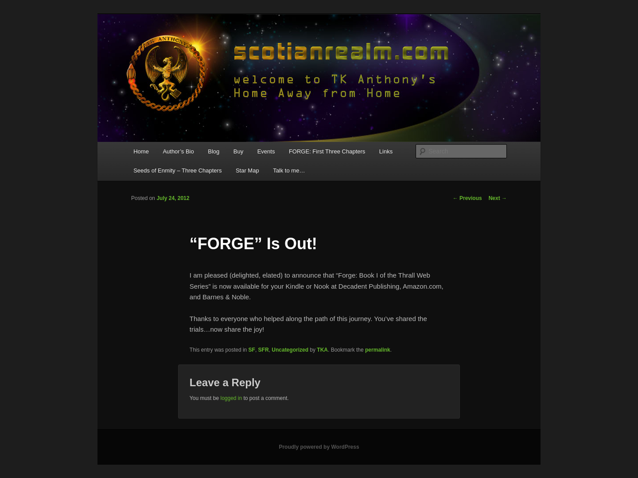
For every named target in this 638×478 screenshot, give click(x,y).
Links (386, 151)
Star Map (247, 170)
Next (498, 198)
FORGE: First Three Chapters (327, 151)
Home (141, 151)
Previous (467, 198)
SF (252, 350)
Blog (213, 151)
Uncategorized (290, 350)
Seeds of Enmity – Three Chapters (177, 170)
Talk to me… (289, 170)
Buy (238, 151)
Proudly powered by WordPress (319, 447)
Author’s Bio (178, 151)
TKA (322, 350)
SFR (263, 350)
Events (266, 151)
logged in (231, 398)
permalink (377, 350)
